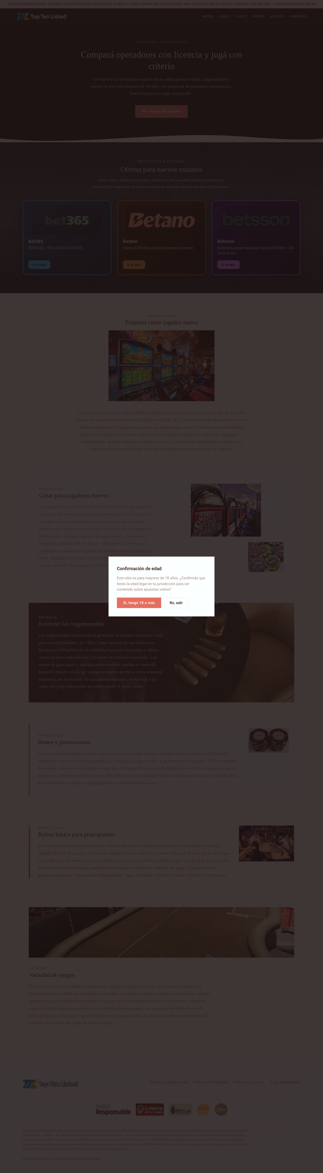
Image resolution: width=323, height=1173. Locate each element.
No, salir (176, 603)
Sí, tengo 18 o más (139, 603)
